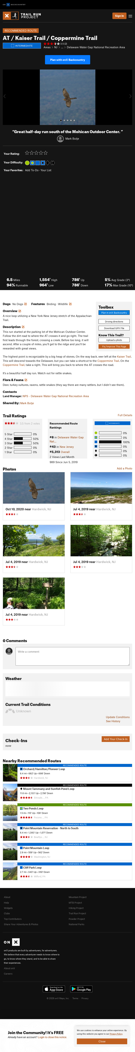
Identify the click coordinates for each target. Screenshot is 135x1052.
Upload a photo (114, 340)
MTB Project (75, 902)
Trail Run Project (77, 913)
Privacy (85, 998)
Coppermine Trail (108, 360)
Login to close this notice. (52, 1037)
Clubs (7, 913)
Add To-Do (32, 170)
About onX (9, 968)
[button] (6, 97)
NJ (55, 47)
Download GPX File (114, 328)
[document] (102, 1036)
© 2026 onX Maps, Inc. (58, 998)
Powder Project (77, 918)
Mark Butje (72, 138)
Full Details (125, 415)
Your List (46, 170)
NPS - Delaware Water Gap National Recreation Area (56, 396)
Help (6, 902)
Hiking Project (76, 907)
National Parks (76, 924)
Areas (47, 47)
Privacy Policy (116, 1034)
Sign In (119, 15)
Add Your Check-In (116, 739)
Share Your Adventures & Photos (21, 924)
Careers (8, 973)
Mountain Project (77, 897)
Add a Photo (124, 468)
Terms (75, 998)
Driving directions (114, 321)
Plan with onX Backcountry (67, 59)
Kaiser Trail (124, 356)
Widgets (8, 907)
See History (113, 721)
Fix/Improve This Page (114, 346)
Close (102, 1041)
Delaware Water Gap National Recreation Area (96, 47)
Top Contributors (12, 918)
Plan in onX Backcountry (114, 312)
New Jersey (67, 446)
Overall (65, 452)
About (7, 897)
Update (118, 717)
